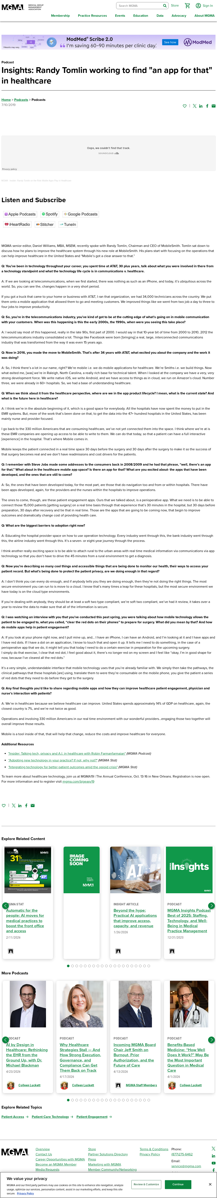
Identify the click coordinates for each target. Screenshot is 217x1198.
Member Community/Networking (112, 1168)
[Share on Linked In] (201, 105)
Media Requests (47, 1168)
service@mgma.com (186, 1165)
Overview (43, 1148)
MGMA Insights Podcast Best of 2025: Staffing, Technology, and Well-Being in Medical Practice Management (189, 919)
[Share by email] (214, 105)
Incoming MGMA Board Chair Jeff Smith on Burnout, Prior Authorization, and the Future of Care (135, 1054)
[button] (187, 5)
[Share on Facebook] (207, 105)
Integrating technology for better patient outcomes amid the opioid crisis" (63, 766)
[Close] (210, 1184)
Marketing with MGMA (104, 1163)
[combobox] (138, 5)
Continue (178, 1184)
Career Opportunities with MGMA (60, 1158)
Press (92, 1158)
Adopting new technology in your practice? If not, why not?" (53, 759)
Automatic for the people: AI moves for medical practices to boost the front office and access (25, 919)
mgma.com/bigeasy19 (78, 780)
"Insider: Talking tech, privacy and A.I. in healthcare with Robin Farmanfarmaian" (67, 752)
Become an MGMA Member (56, 1163)
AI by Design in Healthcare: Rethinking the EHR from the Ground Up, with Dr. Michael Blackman (27, 1054)
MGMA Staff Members (141, 1084)
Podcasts (21, 99)
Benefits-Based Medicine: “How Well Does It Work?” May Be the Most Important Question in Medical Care (188, 1056)
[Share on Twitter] (194, 105)
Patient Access (12, 1115)
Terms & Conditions (154, 1148)
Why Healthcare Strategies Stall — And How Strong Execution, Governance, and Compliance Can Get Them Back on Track (81, 1056)
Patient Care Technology (50, 1115)
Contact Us (44, 1153)
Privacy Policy (150, 1153)
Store (92, 1148)
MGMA (4, 179)
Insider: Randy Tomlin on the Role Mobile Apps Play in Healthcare (40, 179)
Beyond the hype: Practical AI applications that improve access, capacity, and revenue (134, 919)
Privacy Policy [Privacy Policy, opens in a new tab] (25, 1193)
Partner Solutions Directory (108, 1153)
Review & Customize (146, 1184)
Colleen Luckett (29, 1084)
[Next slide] (211, 904)
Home (6, 99)
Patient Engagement (92, 1115)
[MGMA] (22, 7)
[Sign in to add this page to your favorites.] (184, 105)
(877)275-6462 (182, 1153)
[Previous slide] (5, 904)
